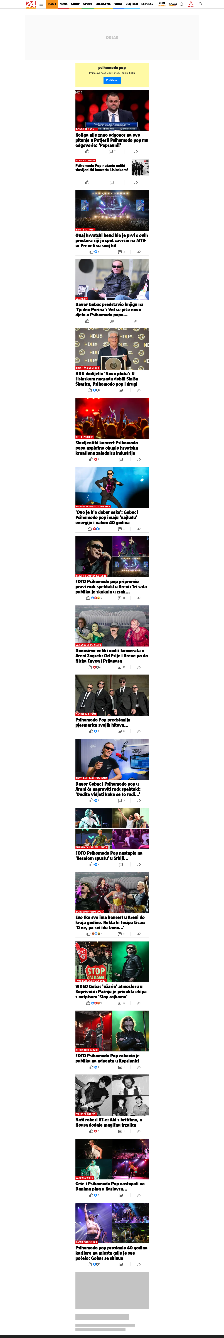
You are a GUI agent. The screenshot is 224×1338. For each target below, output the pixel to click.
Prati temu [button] (112, 80)
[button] (181, 4)
